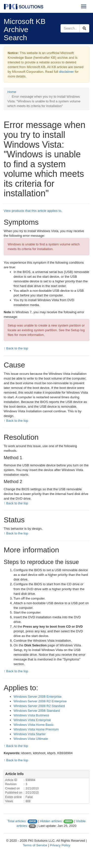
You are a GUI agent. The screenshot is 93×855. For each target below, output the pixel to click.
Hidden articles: (51, 821)
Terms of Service (35, 845)
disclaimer (66, 71)
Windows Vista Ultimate (31, 739)
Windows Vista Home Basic (34, 725)
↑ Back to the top (16, 348)
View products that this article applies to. (33, 211)
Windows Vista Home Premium (36, 729)
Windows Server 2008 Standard (37, 710)
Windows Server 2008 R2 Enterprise (40, 701)
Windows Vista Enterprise (32, 720)
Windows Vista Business (31, 715)
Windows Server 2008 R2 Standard (39, 706)
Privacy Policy (60, 845)
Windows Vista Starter (30, 734)
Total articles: (17, 821)
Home (11, 92)
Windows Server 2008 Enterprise (38, 696)
